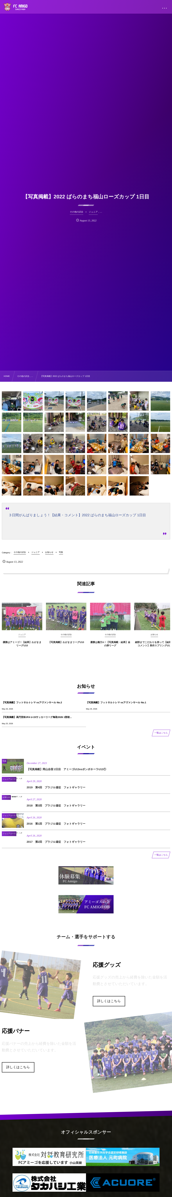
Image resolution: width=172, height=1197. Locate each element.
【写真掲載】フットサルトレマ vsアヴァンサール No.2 (32, 702)
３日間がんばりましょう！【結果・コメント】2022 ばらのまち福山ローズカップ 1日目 (77, 515)
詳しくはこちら (109, 1001)
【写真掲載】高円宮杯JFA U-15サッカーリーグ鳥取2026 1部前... (37, 717)
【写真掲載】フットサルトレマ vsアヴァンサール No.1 (116, 702)
